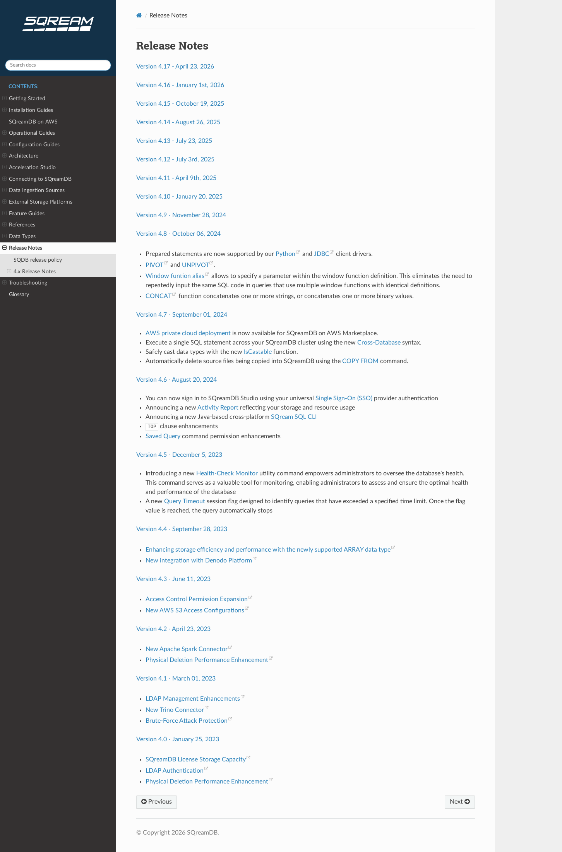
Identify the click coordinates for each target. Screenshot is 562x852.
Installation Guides (27, 110)
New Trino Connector (175, 710)
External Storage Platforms (37, 202)
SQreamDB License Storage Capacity (196, 759)
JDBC (321, 254)
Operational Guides (28, 133)
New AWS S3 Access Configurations (195, 610)
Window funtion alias (175, 276)
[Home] (139, 15)
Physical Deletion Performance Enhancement (207, 660)
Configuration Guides (31, 144)
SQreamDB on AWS (33, 122)
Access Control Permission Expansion (197, 599)
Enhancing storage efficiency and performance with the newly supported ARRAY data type (268, 550)
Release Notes (22, 248)
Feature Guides (23, 213)
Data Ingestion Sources (33, 190)
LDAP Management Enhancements (193, 699)
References (18, 224)
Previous (156, 802)
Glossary (19, 294)
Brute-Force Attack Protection (187, 721)
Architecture (20, 156)
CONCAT (158, 296)
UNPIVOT (195, 265)
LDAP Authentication (175, 771)
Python (285, 254)
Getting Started (23, 98)
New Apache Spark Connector (187, 649)
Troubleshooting (24, 282)
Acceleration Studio (29, 167)
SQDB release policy (38, 260)
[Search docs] (58, 65)
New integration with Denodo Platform (199, 560)
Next (460, 802)
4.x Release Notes (31, 271)
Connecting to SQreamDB (37, 179)
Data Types (19, 236)
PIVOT (154, 265)
